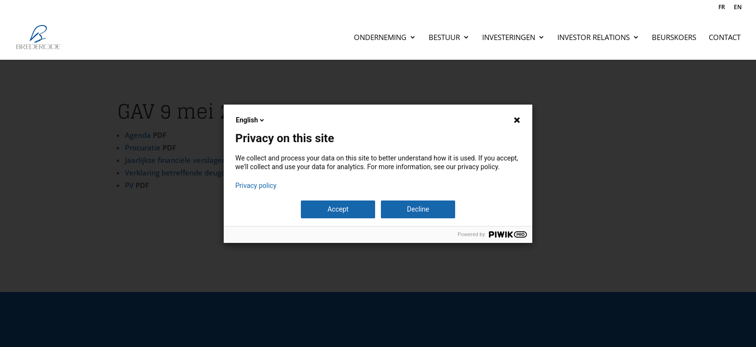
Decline (418, 209)
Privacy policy (255, 185)
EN (738, 7)
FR (721, 7)
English (251, 120)
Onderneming (380, 38)
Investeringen (508, 38)
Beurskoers (674, 38)
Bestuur (444, 38)
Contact (725, 38)
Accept (338, 209)
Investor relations (593, 38)
